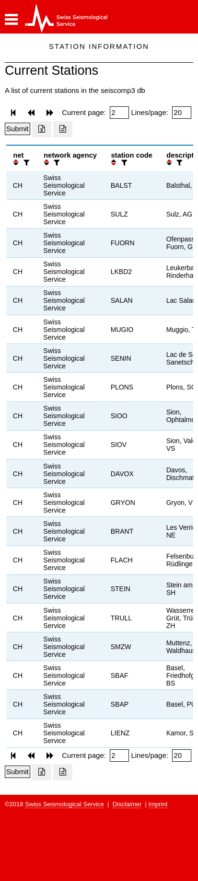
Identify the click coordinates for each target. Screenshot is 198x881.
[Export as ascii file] (62, 129)
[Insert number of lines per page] (181, 112)
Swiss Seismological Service (64, 804)
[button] (11, 20)
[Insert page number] (119, 112)
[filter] (25, 163)
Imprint (158, 804)
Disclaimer (127, 804)
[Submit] (17, 129)
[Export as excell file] (41, 129)
